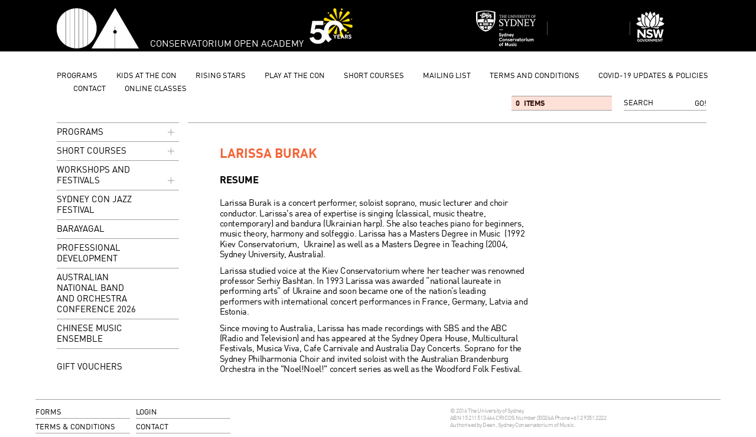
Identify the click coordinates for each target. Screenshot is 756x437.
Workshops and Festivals (117, 176)
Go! (700, 104)
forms (48, 412)
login (146, 412)
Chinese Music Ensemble (89, 334)
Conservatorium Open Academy (98, 28)
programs (77, 76)
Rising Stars (220, 76)
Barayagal (81, 229)
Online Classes (156, 89)
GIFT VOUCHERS (89, 367)
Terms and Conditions (534, 76)
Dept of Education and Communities (671, 28)
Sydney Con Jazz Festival (94, 205)
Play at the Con (295, 76)
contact (89, 89)
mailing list (447, 76)
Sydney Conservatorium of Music (506, 28)
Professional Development (88, 254)
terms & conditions (75, 427)
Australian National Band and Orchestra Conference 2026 (96, 294)
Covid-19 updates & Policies (653, 76)
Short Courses (374, 76)
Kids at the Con (146, 76)
